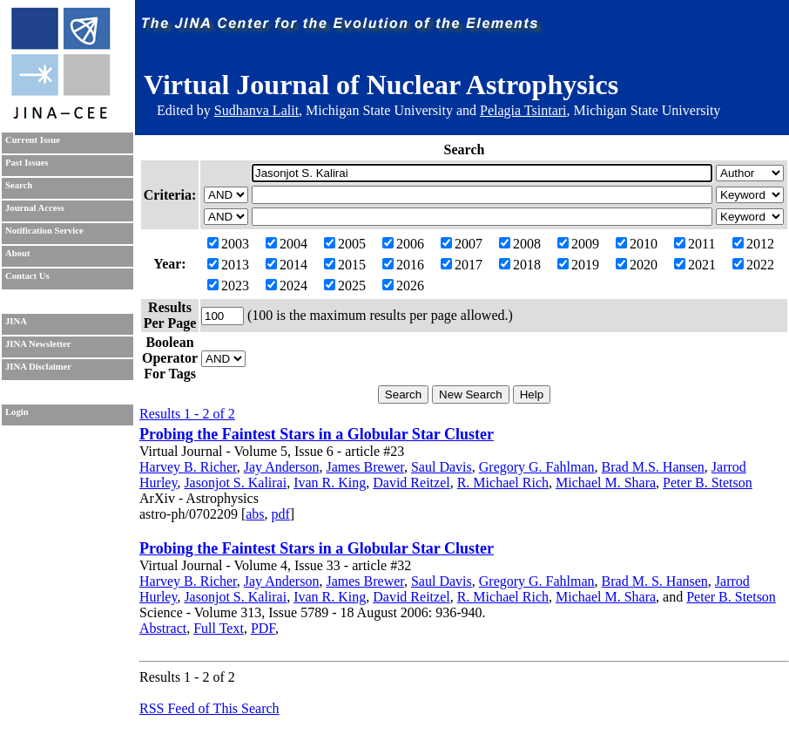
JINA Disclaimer (38, 366)
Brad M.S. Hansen (653, 466)
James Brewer (365, 466)
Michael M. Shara (606, 482)
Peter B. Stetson (707, 482)
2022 (753, 264)
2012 (753, 243)
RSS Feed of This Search (209, 708)
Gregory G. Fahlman (537, 466)
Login (17, 412)
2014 (286, 264)
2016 (403, 264)
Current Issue (32, 140)
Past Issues (26, 162)
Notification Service (44, 230)
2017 (461, 264)
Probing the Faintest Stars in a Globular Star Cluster (316, 434)
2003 (228, 243)
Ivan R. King (329, 482)
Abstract (162, 628)
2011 (694, 243)
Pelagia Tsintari (523, 110)
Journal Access (34, 208)
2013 (228, 264)
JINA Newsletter (38, 344)
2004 (286, 243)
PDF (263, 628)
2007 (461, 243)
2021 (695, 264)
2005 (345, 243)
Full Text (218, 628)
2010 (637, 243)
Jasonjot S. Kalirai (235, 482)
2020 (637, 264)
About (17, 253)
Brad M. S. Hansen (655, 581)
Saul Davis (441, 466)
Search (18, 185)
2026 (403, 285)
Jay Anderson (282, 466)
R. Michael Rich (503, 482)
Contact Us (27, 276)
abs (255, 514)
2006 (403, 243)
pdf (281, 514)
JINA (16, 321)
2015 (345, 264)
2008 (520, 243)
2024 (286, 285)
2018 (520, 264)
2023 (228, 285)
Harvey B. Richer (188, 466)
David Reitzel (411, 482)
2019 (578, 264)
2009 (578, 243)
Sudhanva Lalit (256, 110)
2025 (345, 285)
